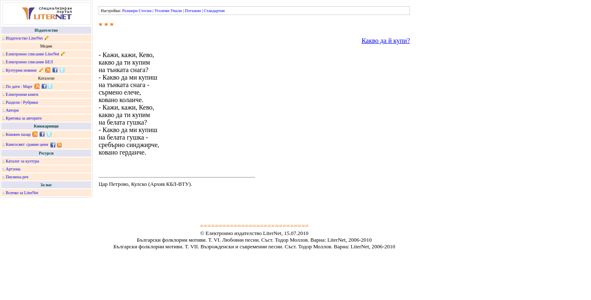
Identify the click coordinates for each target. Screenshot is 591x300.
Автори (12, 110)
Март (27, 86)
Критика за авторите (24, 118)
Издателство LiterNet (24, 38)
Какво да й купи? (386, 40)
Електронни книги (22, 94)
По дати (13, 86)
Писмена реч (17, 177)
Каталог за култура (22, 161)
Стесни (145, 10)
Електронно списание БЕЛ (29, 62)
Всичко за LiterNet (22, 192)
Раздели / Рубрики (22, 102)
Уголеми (161, 10)
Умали (176, 10)
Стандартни (214, 10)
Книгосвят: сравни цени (27, 144)
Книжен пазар (18, 134)
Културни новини (21, 70)
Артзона (13, 169)
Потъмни (193, 10)
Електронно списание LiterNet (33, 54)
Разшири (129, 10)
